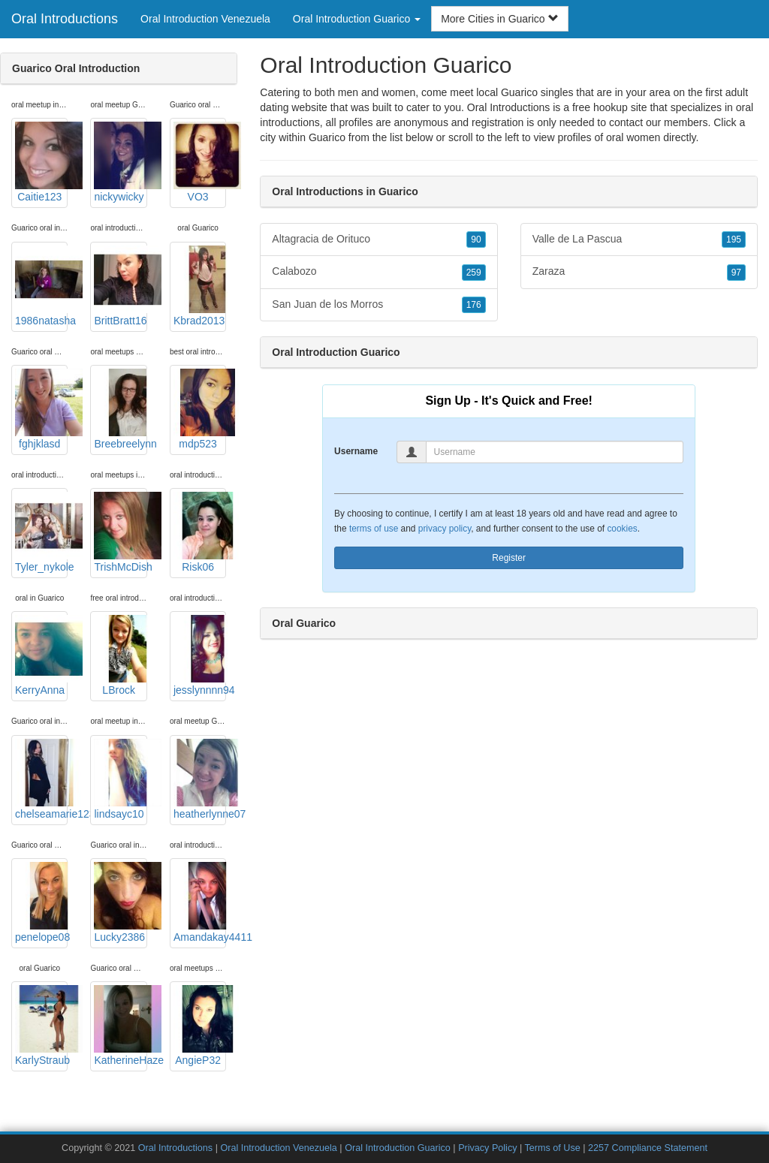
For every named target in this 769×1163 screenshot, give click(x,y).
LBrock (120, 655)
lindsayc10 (120, 779)
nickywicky (120, 162)
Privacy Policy (487, 1148)
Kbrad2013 (199, 286)
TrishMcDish (120, 532)
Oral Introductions (64, 18)
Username (356, 451)
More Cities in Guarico (499, 19)
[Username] (555, 452)
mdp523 (199, 409)
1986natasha (41, 286)
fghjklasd (41, 409)
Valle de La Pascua (639, 239)
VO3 (199, 162)
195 (733, 239)
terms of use (373, 528)
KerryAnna (41, 655)
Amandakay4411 (199, 902)
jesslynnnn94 (199, 655)
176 (473, 305)
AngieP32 (199, 1025)
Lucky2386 (120, 902)
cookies (622, 528)
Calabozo (378, 272)
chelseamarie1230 (41, 779)
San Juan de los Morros (378, 305)
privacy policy (444, 528)
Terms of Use (553, 1148)
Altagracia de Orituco (378, 239)
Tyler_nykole (41, 532)
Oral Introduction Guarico (398, 1148)
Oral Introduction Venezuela (205, 19)
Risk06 (199, 532)
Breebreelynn (120, 409)
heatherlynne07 (199, 779)
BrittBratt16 (120, 286)
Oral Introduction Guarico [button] (357, 19)
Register (509, 558)
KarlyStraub (41, 1025)
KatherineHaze (120, 1025)
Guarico (327, 137)
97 (736, 272)
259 (473, 272)
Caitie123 (41, 162)
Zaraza (639, 272)
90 (476, 239)
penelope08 (41, 902)
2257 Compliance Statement (647, 1148)
